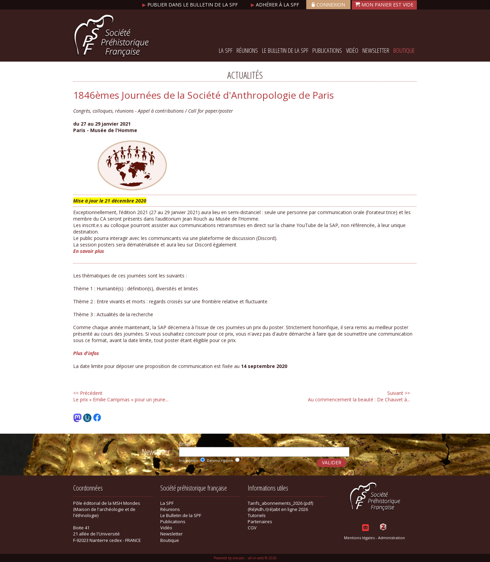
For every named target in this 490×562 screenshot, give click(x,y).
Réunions (247, 50)
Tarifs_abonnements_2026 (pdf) (280, 503)
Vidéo (352, 50)
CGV (252, 528)
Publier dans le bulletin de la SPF (190, 4)
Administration (391, 537)
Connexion (328, 4)
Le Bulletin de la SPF (285, 50)
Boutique (404, 50)
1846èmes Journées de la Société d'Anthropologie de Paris (203, 95)
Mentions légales (359, 537)
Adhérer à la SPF (275, 4)
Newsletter (375, 50)
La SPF (225, 50)
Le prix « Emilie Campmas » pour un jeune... (120, 396)
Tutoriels (257, 515)
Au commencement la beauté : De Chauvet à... (359, 396)
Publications (327, 50)
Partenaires (260, 521)
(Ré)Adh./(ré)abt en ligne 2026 (278, 509)
